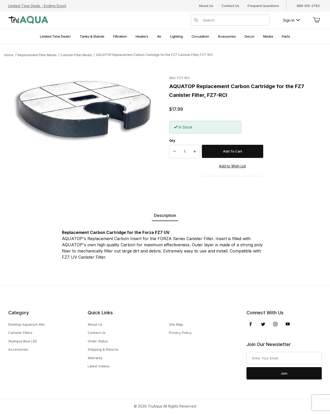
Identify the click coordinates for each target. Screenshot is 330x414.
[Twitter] (263, 324)
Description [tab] (165, 215)
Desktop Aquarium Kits (26, 324)
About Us (206, 6)
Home (8, 55)
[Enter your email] (284, 358)
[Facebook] (250, 324)
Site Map (176, 324)
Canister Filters (20, 333)
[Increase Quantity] (194, 151)
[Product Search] (234, 20)
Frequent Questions (263, 6)
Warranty (95, 358)
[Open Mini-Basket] (316, 20)
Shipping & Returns (103, 349)
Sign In (291, 20)
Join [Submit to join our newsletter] (284, 373)
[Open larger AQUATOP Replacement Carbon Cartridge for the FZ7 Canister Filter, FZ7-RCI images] (84, 111)
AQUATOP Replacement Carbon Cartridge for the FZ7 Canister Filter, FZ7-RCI (154, 55)
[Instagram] (275, 324)
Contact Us (230, 6)
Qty (172, 140)
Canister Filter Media (76, 55)
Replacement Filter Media (37, 55)
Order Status (98, 341)
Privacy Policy (180, 333)
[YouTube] (288, 324)
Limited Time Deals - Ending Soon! (37, 6)
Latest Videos (99, 366)
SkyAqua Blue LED (22, 341)
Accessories (18, 349)
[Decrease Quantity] (174, 151)
